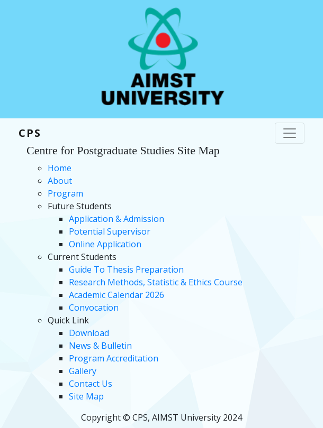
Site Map (86, 396)
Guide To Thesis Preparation (126, 269)
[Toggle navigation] (289, 133)
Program (65, 193)
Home (59, 168)
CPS (30, 133)
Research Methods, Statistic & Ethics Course (156, 282)
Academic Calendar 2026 (116, 295)
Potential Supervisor (109, 231)
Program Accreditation (113, 358)
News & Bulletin (100, 345)
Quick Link (68, 320)
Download (89, 333)
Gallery (82, 371)
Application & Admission (116, 219)
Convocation (94, 307)
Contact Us (90, 383)
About (60, 181)
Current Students (82, 257)
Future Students (80, 206)
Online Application (105, 244)
